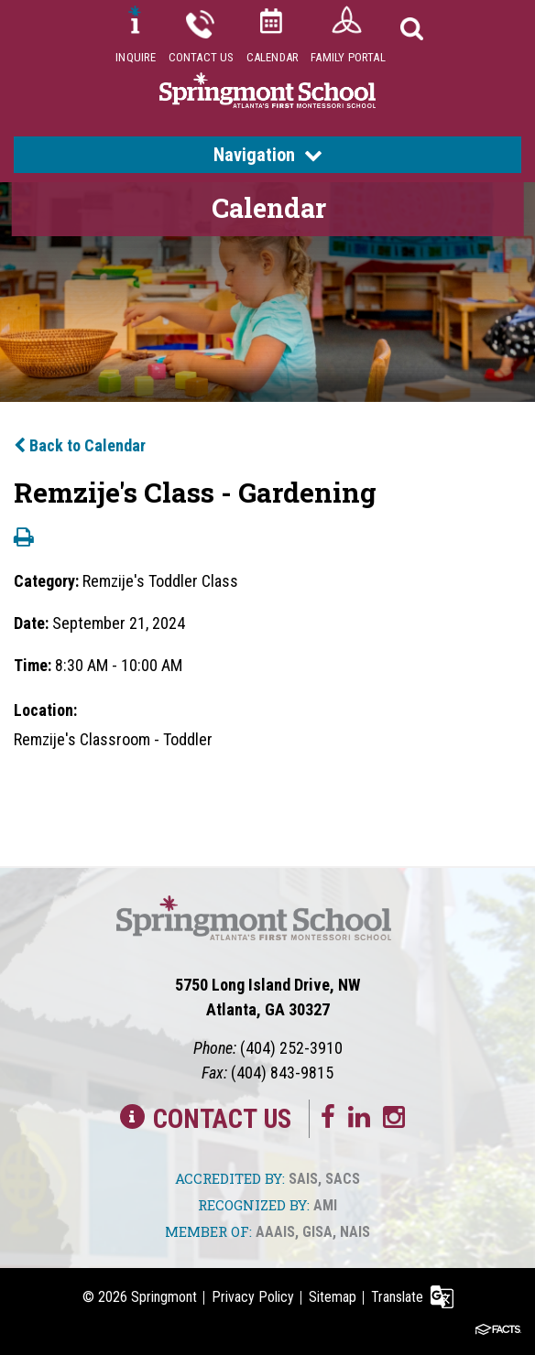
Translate (397, 1297)
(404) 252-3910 (291, 1047)
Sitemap (332, 1297)
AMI (325, 1205)
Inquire (135, 57)
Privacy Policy (253, 1297)
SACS (342, 1178)
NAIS (355, 1232)
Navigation (267, 155)
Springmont (164, 1297)
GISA (317, 1232)
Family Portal (348, 57)
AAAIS (275, 1232)
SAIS (303, 1178)
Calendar (273, 57)
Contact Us (202, 57)
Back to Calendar (80, 445)
